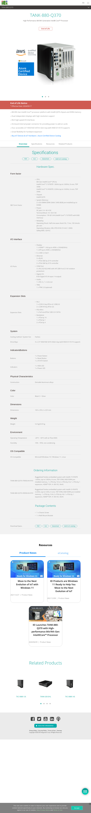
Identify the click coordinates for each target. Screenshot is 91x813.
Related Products (65, 144)
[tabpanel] (45, 62)
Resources (50, 144)
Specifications (36, 144)
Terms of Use (52, 730)
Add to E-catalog (61, 159)
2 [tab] (45, 97)
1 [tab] (42, 97)
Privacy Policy (33, 730)
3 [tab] (49, 97)
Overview (23, 144)
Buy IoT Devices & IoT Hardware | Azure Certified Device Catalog (36, 136)
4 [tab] (50, 704)
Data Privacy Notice (43, 810)
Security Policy (42, 730)
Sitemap (59, 730)
